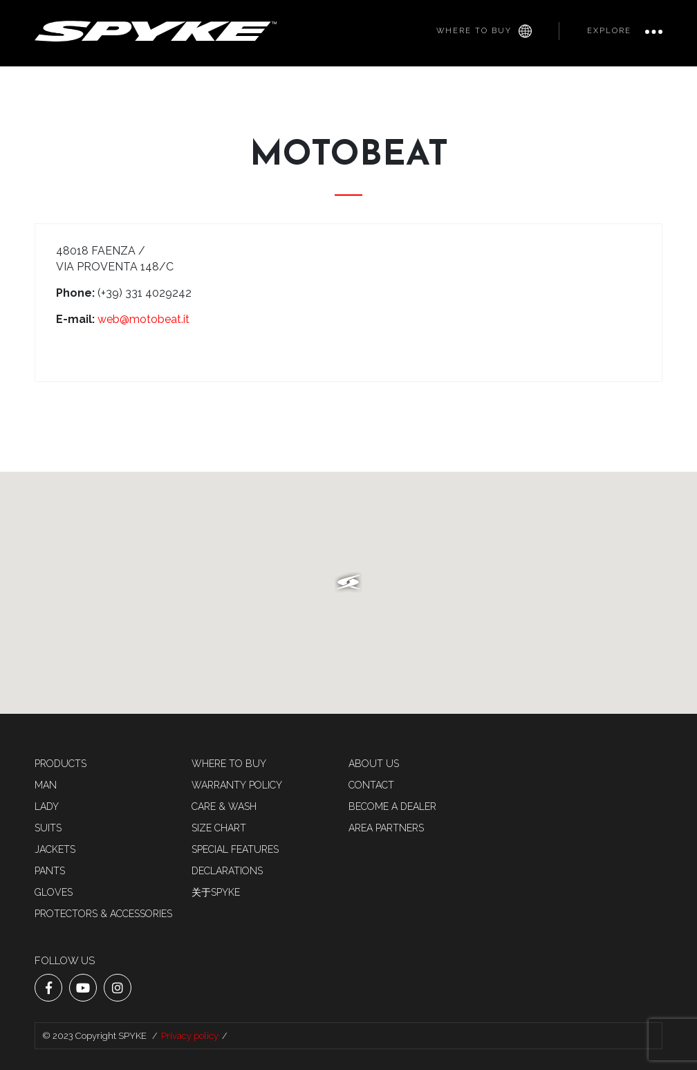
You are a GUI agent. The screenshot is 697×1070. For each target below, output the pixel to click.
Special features (235, 849)
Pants (50, 870)
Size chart (219, 827)
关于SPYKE (216, 892)
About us (373, 763)
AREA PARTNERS (386, 827)
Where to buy (484, 31)
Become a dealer (392, 806)
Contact (371, 785)
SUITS (48, 827)
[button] (348, 582)
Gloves (54, 892)
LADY (47, 806)
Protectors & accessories (103, 913)
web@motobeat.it (143, 319)
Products (60, 763)
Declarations (227, 870)
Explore (609, 30)
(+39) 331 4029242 (144, 292)
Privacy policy (190, 1036)
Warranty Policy (237, 785)
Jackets (55, 849)
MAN (46, 785)
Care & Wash (224, 806)
